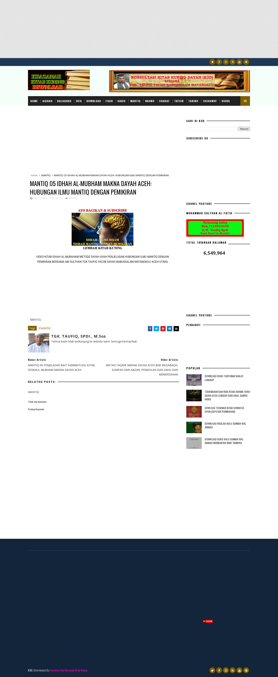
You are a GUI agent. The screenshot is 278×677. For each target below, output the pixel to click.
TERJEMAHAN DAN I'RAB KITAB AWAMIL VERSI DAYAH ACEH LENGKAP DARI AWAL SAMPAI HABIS (227, 395)
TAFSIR (179, 101)
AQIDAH (47, 101)
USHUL (226, 101)
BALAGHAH (64, 101)
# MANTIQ (44, 328)
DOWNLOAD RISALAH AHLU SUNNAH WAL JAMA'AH (225, 425)
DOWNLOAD (93, 101)
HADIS (122, 101)
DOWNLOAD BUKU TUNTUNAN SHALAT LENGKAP (224, 378)
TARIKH (193, 101)
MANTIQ (135, 101)
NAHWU (149, 101)
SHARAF (164, 101)
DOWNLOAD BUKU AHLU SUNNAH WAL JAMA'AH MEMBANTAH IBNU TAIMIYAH (224, 441)
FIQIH (109, 101)
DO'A (79, 101)
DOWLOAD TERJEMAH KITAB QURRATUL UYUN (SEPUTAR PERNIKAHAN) (224, 410)
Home (34, 101)
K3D (30, 670)
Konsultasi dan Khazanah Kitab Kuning (68, 670)
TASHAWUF (210, 101)
